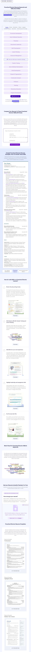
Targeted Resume (21, 21)
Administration (15, 27)
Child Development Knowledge (22, 28)
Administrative (14, 28)
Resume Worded (7, 1)
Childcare (19, 27)
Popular (6, 27)
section (11, 158)
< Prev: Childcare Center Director (7, 271)
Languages (24, 27)
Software (10, 27)
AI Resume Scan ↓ (15, 101)
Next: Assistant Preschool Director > (23, 271)
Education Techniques (7, 28)
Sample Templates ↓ (7, 15)
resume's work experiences (21, 156)
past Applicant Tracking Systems (10, 122)
